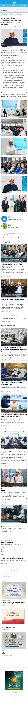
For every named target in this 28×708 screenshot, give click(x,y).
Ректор (23, 233)
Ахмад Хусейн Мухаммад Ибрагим (8, 234)
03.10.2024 (3, 428)
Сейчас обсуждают (6, 540)
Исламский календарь (7, 600)
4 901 (6, 391)
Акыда (3, 625)
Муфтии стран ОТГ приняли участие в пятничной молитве (11, 383)
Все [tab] (21, 664)
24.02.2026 (3, 276)
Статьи (3, 580)
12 (24, 485)
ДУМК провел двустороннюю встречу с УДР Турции (13, 451)
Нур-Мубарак (10, 233)
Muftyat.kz (11, 226)
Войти (25, 318)
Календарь (22, 5)
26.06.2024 (4, 629)
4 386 (6, 465)
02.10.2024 (3, 465)
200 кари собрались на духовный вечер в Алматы (12, 300)
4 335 (6, 428)
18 (24, 379)
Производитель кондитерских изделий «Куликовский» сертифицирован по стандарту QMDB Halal (14, 349)
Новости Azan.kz (9, 14)
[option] (14, 680)
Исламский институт (17, 233)
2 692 (6, 276)
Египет (5, 233)
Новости (3, 14)
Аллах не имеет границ (8, 627)
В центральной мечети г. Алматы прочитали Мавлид (13, 489)
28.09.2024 (3, 502)
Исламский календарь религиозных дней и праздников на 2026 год (13, 603)
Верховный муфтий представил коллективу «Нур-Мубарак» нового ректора (13, 15)
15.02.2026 (3, 311)
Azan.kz (10, 217)
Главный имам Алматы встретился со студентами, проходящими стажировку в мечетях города (12, 266)
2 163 (6, 311)
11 (24, 447)
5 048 (6, 502)
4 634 (6, 534)
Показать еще (14, 315)
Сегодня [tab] (6, 664)
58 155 (7, 605)
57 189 (7, 655)
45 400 (7, 629)
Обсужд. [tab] (14, 661)
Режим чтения (26, 27)
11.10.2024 (3, 359)
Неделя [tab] (14, 664)
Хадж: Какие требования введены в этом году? (13, 652)
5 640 (6, 359)
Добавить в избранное (18, 27)
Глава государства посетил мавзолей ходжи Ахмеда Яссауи (13, 525)
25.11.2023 (4, 655)
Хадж (3, 650)
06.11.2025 (4, 605)
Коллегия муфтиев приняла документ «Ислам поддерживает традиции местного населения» (14, 416)
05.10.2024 (3, 391)
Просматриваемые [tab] (5, 661)
